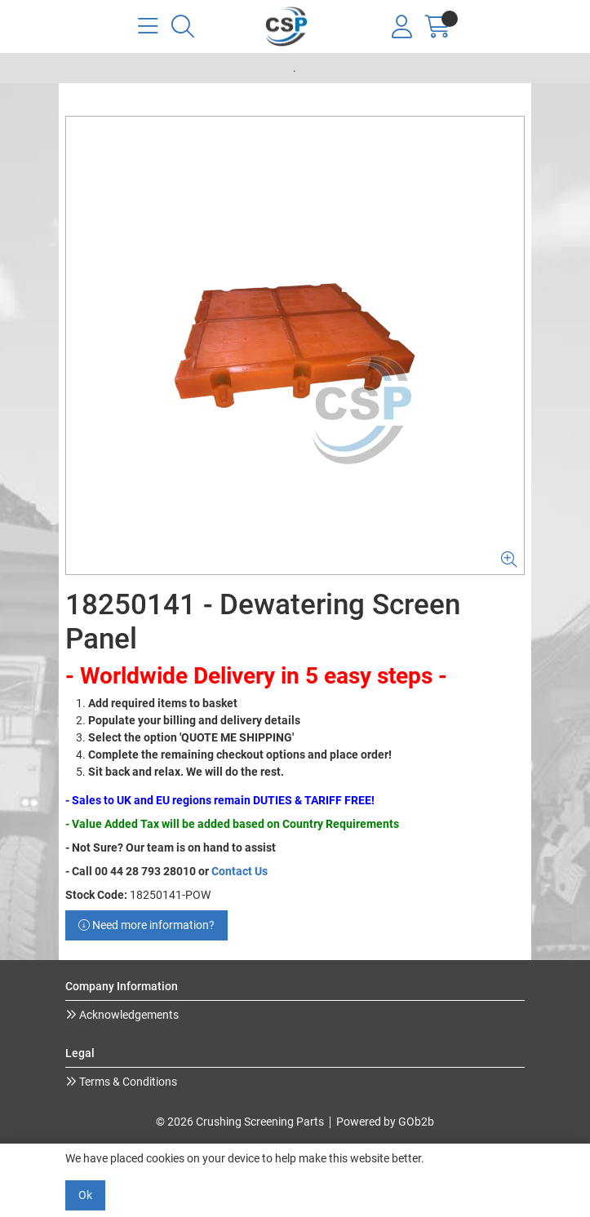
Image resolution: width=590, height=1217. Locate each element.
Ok (85, 1195)
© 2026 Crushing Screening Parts (240, 1121)
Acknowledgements (128, 1014)
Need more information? (146, 925)
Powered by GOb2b (385, 1121)
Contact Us (239, 871)
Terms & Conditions (127, 1081)
